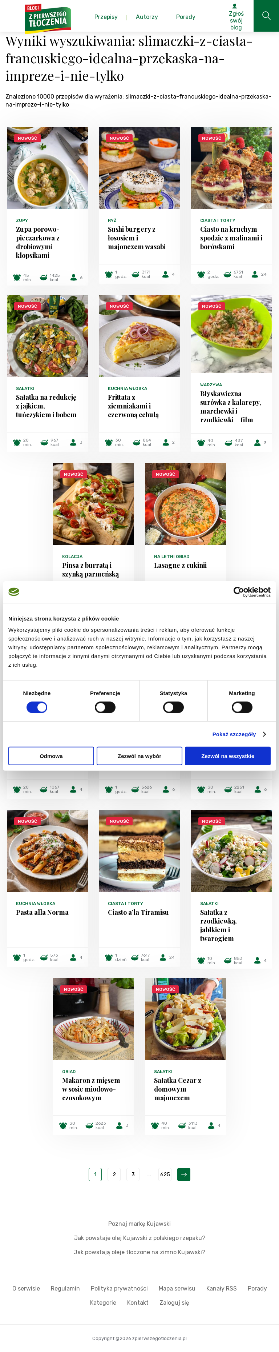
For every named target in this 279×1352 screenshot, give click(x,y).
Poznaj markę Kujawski (139, 1223)
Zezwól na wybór (139, 756)
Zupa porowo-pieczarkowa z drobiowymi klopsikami (38, 242)
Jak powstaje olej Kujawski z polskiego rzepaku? (139, 1238)
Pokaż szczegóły (234, 734)
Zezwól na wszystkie (227, 756)
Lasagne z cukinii (180, 565)
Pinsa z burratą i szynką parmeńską (90, 569)
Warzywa (211, 384)
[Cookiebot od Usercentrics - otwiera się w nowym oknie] (239, 591)
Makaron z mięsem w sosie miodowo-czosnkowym (91, 1089)
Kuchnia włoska (127, 388)
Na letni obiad (171, 556)
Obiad (69, 1071)
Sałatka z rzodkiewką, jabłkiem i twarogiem (218, 925)
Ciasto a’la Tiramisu (138, 912)
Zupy (22, 220)
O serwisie (26, 1288)
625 (165, 1175)
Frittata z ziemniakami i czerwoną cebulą (133, 406)
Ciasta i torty (217, 220)
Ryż (112, 220)
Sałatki (25, 388)
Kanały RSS (221, 1288)
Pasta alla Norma (42, 912)
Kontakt (138, 1302)
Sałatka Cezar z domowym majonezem (177, 1089)
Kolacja (72, 556)
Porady (257, 1288)
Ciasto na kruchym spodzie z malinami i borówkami (231, 238)
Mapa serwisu (177, 1288)
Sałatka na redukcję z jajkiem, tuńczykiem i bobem (46, 406)
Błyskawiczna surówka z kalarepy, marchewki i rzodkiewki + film (230, 406)
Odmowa (51, 756)
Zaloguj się (174, 1302)
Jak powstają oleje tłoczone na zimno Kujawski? (139, 1252)
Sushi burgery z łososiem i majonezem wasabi (137, 238)
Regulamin (65, 1288)
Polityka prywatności (119, 1288)
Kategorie (103, 1302)
